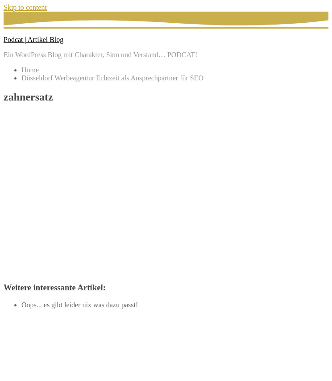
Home (30, 70)
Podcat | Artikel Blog (33, 39)
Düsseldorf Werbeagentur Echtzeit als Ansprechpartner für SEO (112, 78)
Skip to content (25, 7)
